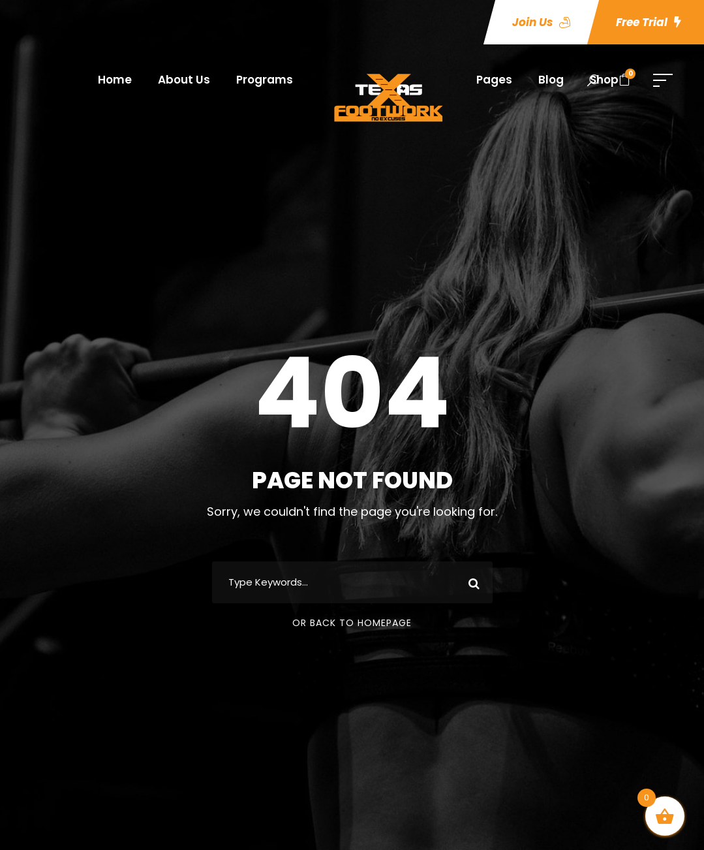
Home (115, 79)
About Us (184, 79)
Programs (264, 79)
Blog (551, 79)
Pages (494, 79)
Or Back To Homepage (352, 622)
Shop (604, 79)
